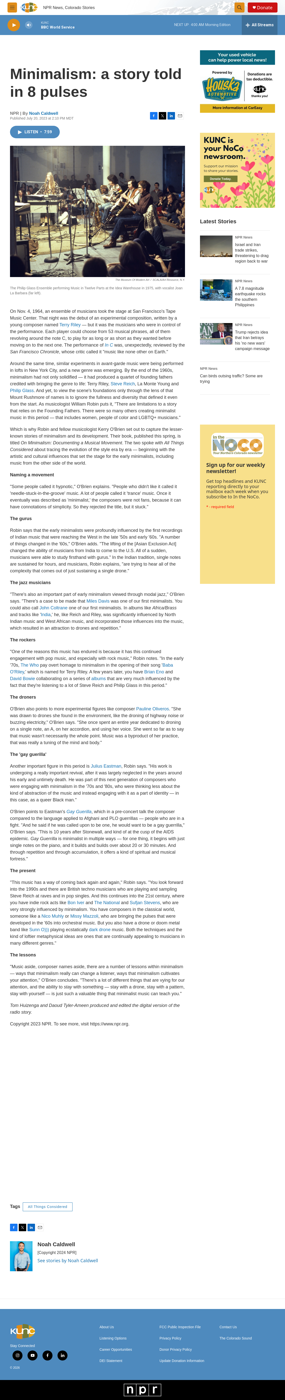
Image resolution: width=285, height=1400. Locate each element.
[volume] (28, 25)
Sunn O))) (38, 929)
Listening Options (113, 1338)
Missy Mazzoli (83, 916)
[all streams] (260, 25)
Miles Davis (97, 601)
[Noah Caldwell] (21, 1256)
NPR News (243, 237)
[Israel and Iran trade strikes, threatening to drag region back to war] (216, 246)
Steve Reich (122, 383)
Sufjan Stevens (144, 902)
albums (98, 678)
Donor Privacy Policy (176, 1349)
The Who (29, 665)
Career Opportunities (116, 1349)
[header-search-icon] (239, 8)
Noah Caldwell (43, 113)
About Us (107, 1327)
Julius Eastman (105, 766)
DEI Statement (111, 1361)
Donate (264, 7)
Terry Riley (69, 324)
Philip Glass (22, 390)
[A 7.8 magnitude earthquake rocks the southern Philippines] (216, 290)
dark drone (99, 929)
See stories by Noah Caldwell (68, 1260)
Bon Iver (75, 902)
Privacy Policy (170, 1338)
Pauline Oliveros (152, 708)
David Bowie (22, 678)
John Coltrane (53, 607)
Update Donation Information (182, 1361)
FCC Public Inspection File (180, 1327)
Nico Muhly (52, 916)
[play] (14, 25)
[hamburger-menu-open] (12, 8)
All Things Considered (48, 1207)
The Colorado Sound (236, 1338)
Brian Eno (153, 671)
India (46, 614)
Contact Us (228, 1327)
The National (106, 902)
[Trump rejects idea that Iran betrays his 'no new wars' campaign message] (216, 334)
